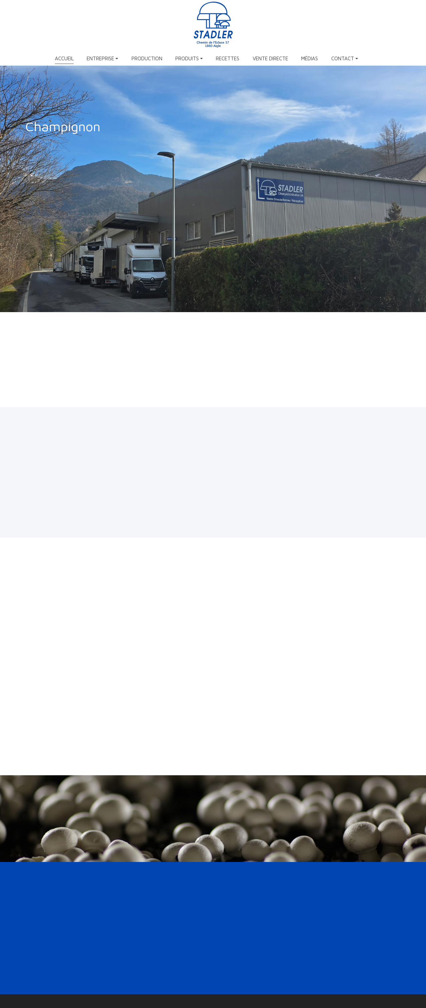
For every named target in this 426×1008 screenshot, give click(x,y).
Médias (309, 58)
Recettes (227, 58)
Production (147, 58)
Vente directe (270, 58)
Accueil (64, 58)
